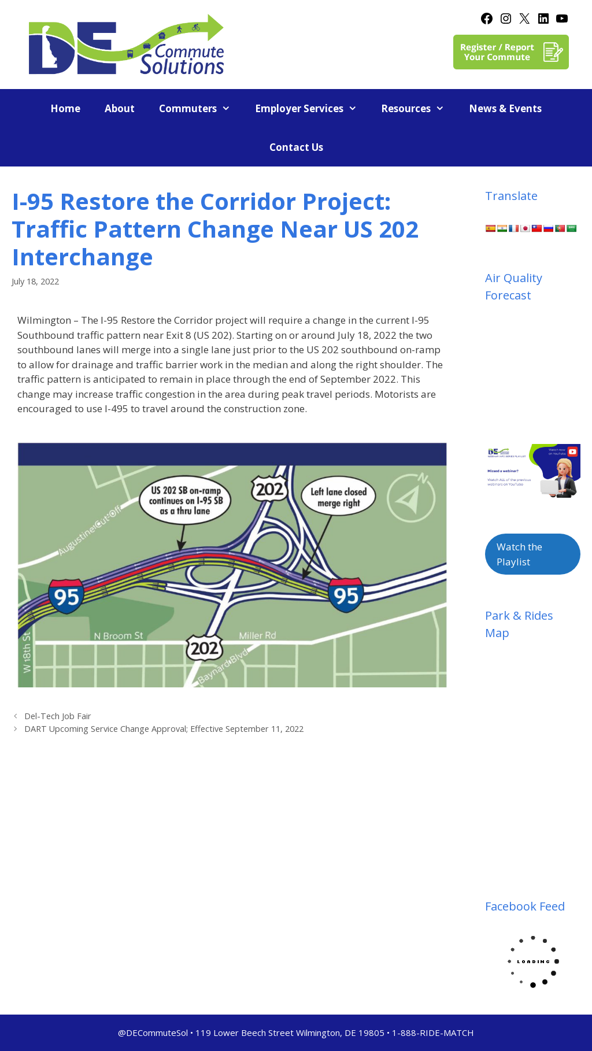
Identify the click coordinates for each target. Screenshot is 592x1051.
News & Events (505, 108)
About (120, 108)
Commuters (201, 108)
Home (65, 108)
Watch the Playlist (519, 554)
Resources (419, 108)
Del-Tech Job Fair (57, 715)
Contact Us (296, 147)
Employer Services (312, 108)
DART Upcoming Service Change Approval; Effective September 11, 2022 (164, 728)
